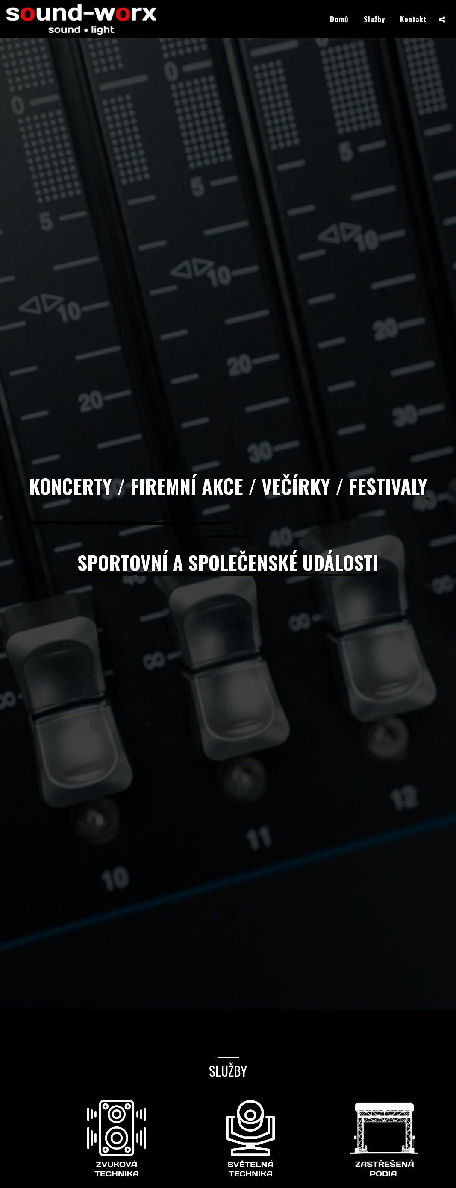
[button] (442, 19)
